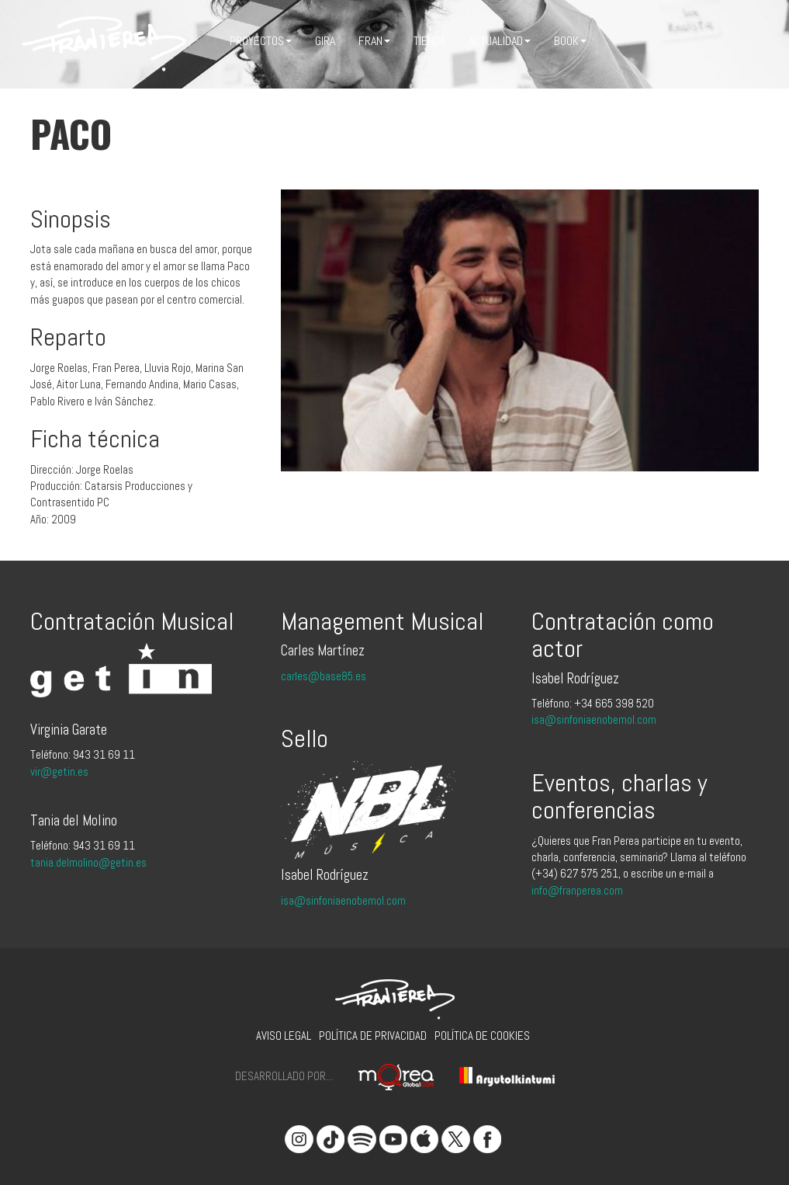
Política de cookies (482, 1035)
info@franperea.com (577, 890)
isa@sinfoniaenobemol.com (343, 900)
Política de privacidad (373, 1035)
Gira (325, 41)
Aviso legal (283, 1035)
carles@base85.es (323, 676)
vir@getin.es (59, 771)
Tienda (429, 41)
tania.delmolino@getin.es (88, 862)
